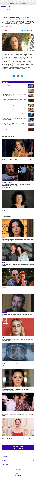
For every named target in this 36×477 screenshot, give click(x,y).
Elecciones (18, 9)
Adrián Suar (3, 9)
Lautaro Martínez (33, 9)
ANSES (28, 9)
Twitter (18, 76)
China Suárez (9, 9)
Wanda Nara (13, 9)
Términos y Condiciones (18, 469)
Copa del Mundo (24, 9)
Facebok (14, 76)
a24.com (24, 3)
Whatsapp (22, 76)
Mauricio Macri (9, 58)
